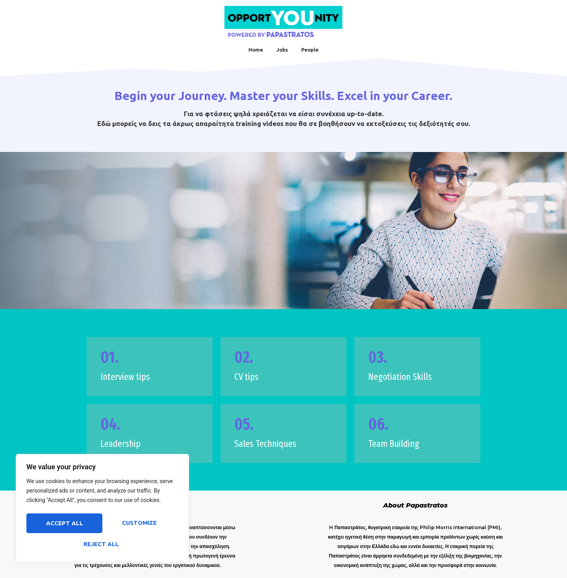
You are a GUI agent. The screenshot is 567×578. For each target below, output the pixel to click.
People (310, 49)
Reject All (138, 524)
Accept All (102, 544)
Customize (62, 524)
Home (255, 49)
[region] (102, 510)
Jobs (282, 49)
